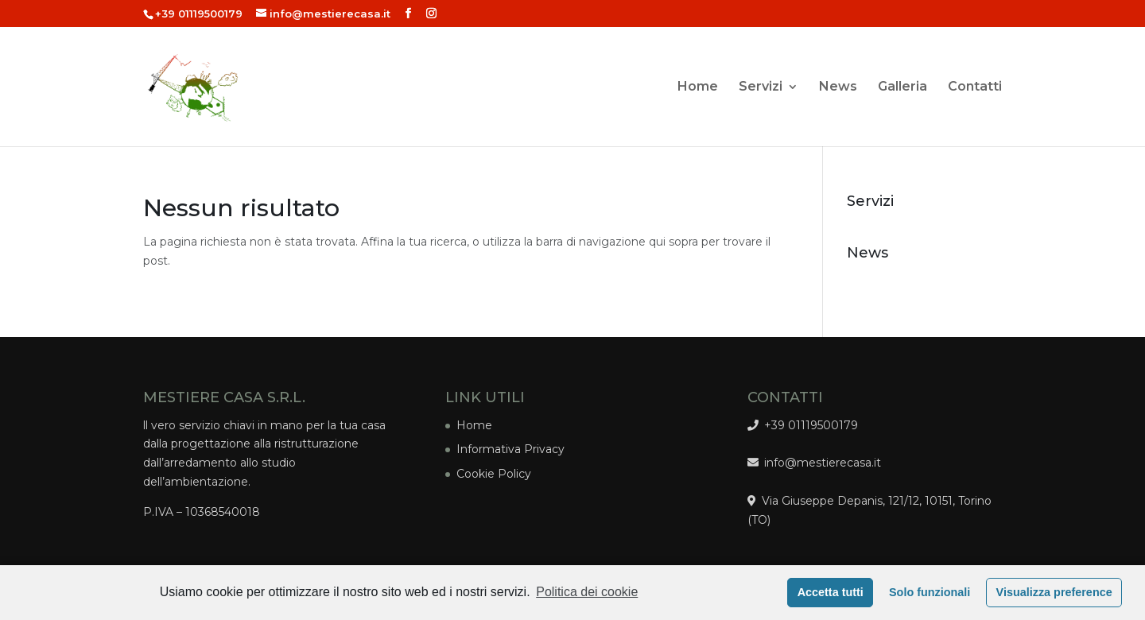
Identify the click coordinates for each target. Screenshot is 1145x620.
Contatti (975, 87)
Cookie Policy (493, 474)
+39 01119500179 (199, 13)
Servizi (760, 87)
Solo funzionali (929, 592)
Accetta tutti (831, 592)
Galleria (902, 87)
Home (697, 87)
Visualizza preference (1054, 592)
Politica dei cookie (587, 592)
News (838, 87)
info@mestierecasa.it (820, 462)
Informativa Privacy (510, 449)
